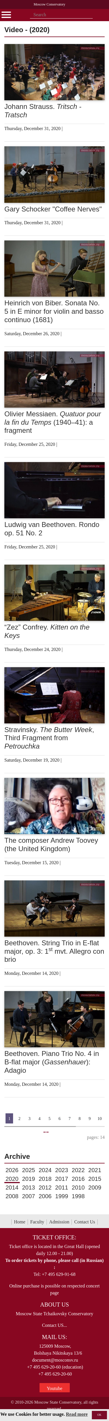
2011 (61, 1187)
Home (19, 1221)
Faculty (37, 1221)
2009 (94, 1187)
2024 (45, 1170)
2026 (12, 1170)
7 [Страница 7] (70, 1118)
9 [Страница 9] (90, 1118)
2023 (61, 1170)
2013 (28, 1187)
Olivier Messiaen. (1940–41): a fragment (52, 422)
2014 (12, 1187)
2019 (28, 1179)
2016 (78, 1179)
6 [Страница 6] (59, 1118)
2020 (12, 1179)
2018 (45, 1179)
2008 (12, 1196)
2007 (28, 1196)
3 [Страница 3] (29, 1118)
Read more (77, 1414)
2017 (61, 1179)
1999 (61, 1196)
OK (99, 1414)
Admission (59, 1221)
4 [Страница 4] (39, 1118)
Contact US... (54, 1325)
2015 (94, 1179)
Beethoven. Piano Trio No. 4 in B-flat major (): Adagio (51, 1062)
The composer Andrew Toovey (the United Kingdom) (51, 844)
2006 (45, 1196)
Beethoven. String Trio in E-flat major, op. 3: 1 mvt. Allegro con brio (54, 951)
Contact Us (84, 1221)
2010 (78, 1187)
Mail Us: (54, 1337)
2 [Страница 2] (19, 1118)
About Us (54, 1304)
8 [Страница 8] (79, 1118)
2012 (45, 1187)
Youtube (54, 1388)
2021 (94, 1170)
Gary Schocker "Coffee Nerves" (53, 209)
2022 (78, 1170)
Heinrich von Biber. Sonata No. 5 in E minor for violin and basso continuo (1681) (54, 311)
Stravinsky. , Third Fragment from (49, 738)
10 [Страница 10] (100, 1118)
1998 (78, 1196)
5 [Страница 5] (50, 1118)
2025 (28, 1170)
